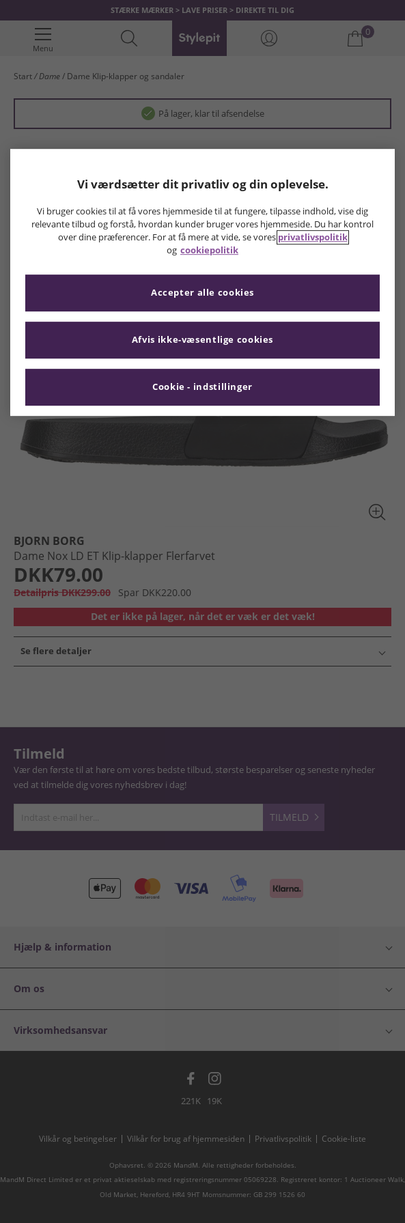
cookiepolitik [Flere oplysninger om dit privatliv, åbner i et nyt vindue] (209, 250)
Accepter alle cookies (202, 292)
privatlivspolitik (313, 237)
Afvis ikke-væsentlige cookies (202, 340)
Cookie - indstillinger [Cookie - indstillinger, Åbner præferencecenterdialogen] (202, 387)
